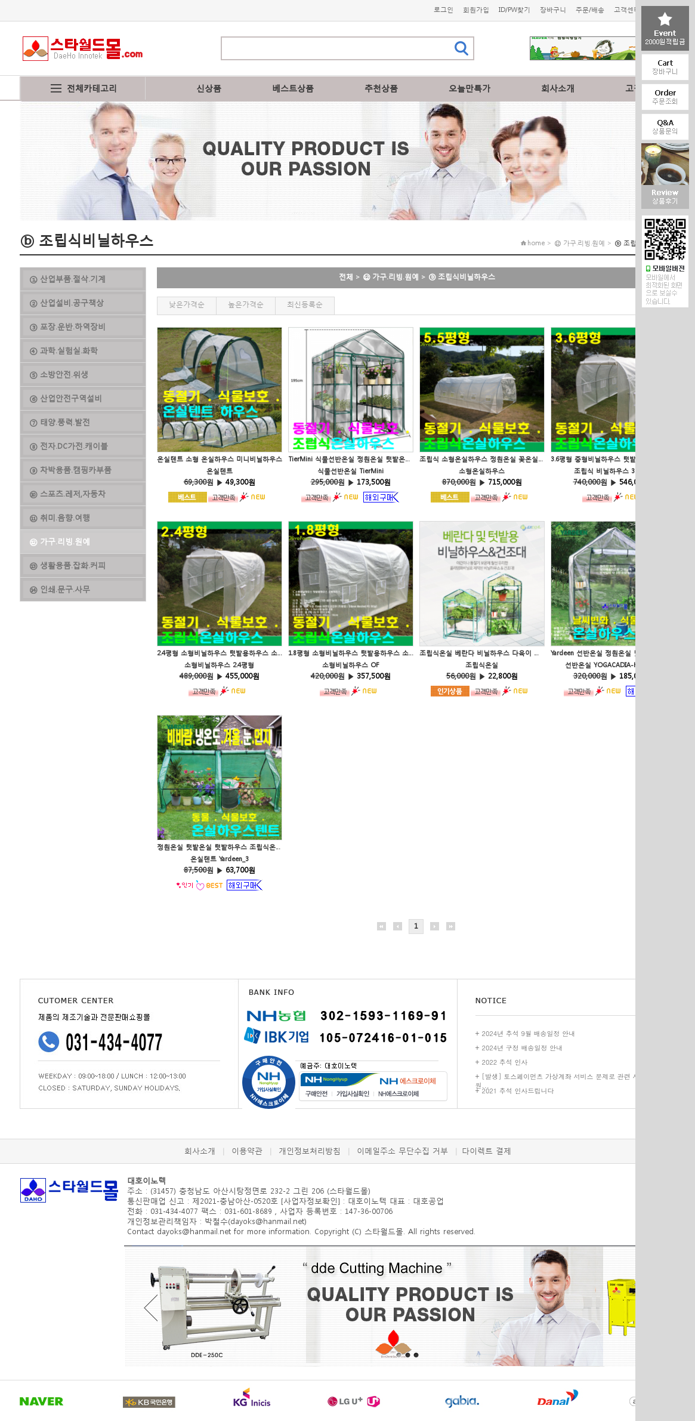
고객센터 (627, 10)
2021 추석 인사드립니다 (518, 1090)
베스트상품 (293, 88)
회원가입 (476, 10)
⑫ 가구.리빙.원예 (391, 276)
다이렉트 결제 (486, 1151)
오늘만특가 (469, 88)
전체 (346, 276)
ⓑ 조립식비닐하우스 (461, 276)
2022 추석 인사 (505, 1062)
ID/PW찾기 (514, 10)
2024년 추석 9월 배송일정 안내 (529, 1033)
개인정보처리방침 (310, 1151)
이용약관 (246, 1151)
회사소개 (557, 88)
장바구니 (553, 10)
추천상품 (381, 88)
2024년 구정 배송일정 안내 (522, 1047)
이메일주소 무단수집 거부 (402, 1151)
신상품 (208, 88)
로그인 (443, 10)
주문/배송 (590, 10)
